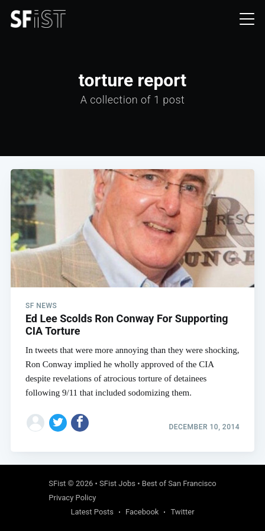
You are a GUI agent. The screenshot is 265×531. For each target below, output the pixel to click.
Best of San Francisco (179, 483)
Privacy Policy (72, 497)
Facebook (142, 511)
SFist (57, 483)
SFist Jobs (117, 483)
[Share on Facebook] (80, 423)
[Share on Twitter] (58, 423)
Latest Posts (92, 511)
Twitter (182, 511)
